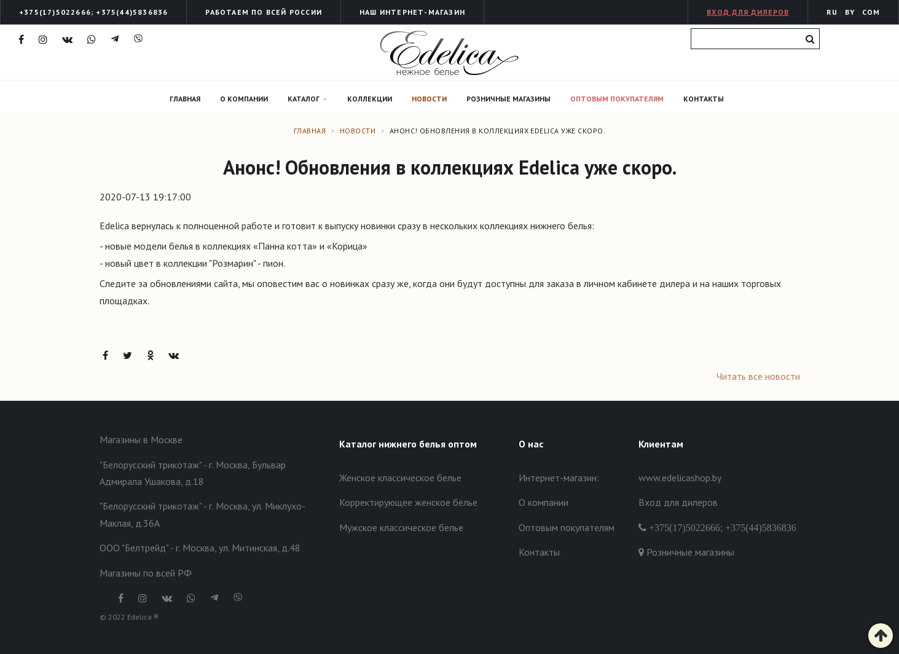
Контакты (703, 98)
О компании (244, 98)
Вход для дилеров (748, 12)
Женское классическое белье (400, 477)
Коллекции (369, 98)
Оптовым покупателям (617, 98)
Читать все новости (758, 376)
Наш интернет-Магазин (412, 12)
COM (871, 12)
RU (832, 12)
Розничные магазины (508, 98)
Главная (185, 98)
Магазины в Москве (141, 439)
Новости (429, 98)
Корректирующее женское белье (408, 502)
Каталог (308, 98)
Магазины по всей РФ (146, 573)
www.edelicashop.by (679, 477)
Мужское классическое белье (401, 527)
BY (850, 12)
